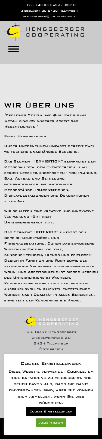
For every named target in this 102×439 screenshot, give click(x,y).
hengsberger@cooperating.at (50, 16)
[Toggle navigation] (13, 50)
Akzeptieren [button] (51, 422)
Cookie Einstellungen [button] (51, 411)
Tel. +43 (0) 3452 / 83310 (51, 5)
